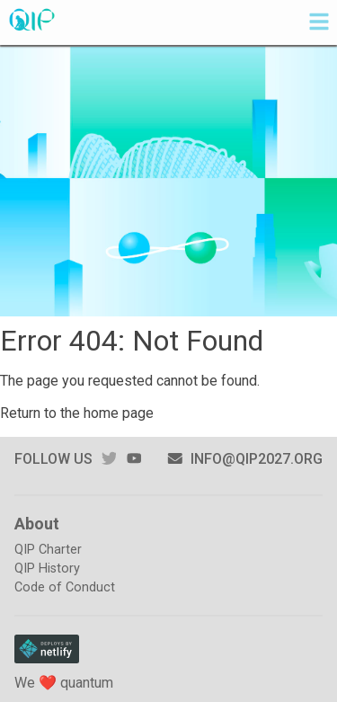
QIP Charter (48, 549)
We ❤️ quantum (63, 682)
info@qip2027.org (245, 458)
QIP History (47, 568)
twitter (109, 458)
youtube (134, 458)
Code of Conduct (64, 587)
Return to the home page (77, 413)
